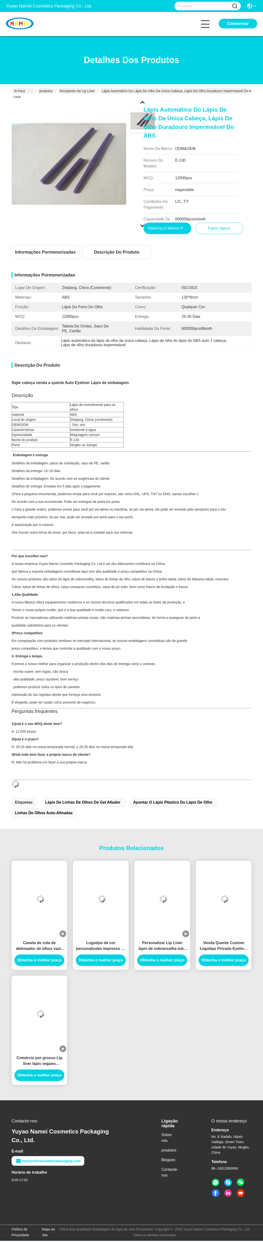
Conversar (238, 23)
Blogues (168, 1161)
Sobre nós (166, 1139)
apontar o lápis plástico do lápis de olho (172, 803)
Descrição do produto (116, 253)
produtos (45, 91)
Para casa (19, 91)
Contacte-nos (169, 1173)
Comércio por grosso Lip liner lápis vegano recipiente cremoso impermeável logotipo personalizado (39, 1062)
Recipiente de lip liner (77, 91)
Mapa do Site (48, 1233)
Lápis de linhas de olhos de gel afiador (82, 803)
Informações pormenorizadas (45, 253)
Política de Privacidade (20, 1233)
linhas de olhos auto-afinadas (43, 814)
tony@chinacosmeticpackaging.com (47, 1162)
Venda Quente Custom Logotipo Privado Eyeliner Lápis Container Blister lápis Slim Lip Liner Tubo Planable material (223, 947)
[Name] (235, 6)
